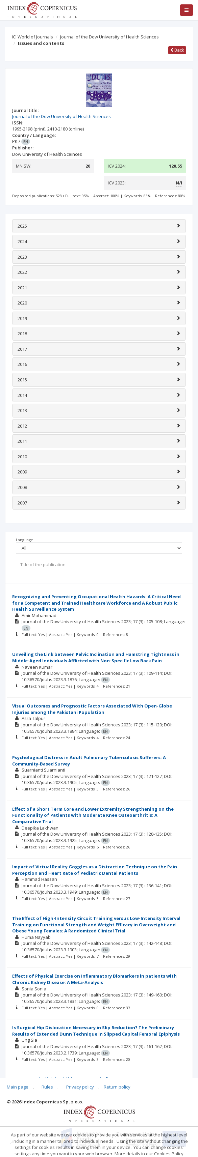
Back (177, 50)
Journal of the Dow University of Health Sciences (109, 37)
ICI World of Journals (32, 37)
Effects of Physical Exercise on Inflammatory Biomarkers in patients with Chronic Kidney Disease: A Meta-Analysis (94, 979)
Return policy (117, 1087)
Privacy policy (80, 1087)
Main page (17, 1087)
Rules (47, 1087)
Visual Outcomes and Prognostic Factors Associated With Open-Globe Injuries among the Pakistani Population (92, 709)
